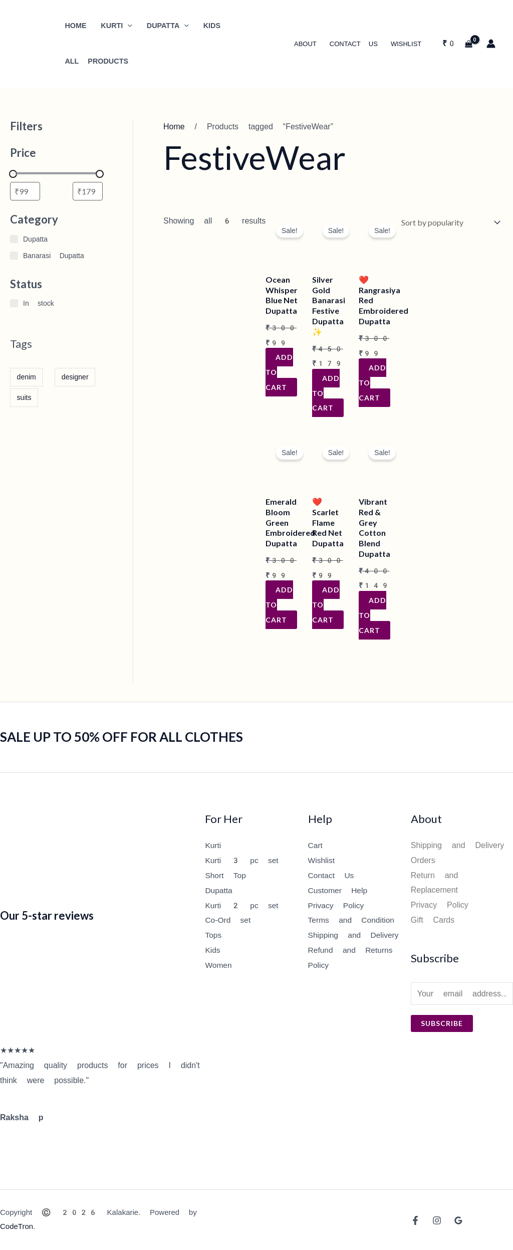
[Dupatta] (14, 239)
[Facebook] (415, 1220)
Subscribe (442, 1023)
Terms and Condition (352, 920)
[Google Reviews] (458, 1220)
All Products (96, 61)
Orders (423, 860)
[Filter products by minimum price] (25, 191)
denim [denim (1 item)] (26, 377)
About (305, 44)
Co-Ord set (228, 920)
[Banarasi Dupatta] (14, 256)
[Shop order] (448, 222)
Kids (212, 949)
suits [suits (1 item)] (24, 397)
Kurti (213, 845)
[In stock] (14, 303)
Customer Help (338, 890)
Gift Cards (433, 920)
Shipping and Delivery (355, 934)
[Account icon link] (490, 43)
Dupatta (219, 890)
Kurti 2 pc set (243, 905)
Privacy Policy (337, 905)
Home (174, 126)
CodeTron (16, 1226)
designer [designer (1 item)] (75, 377)
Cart (315, 845)
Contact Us (354, 44)
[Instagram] (436, 1220)
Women (218, 964)
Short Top (226, 875)
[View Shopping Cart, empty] (457, 44)
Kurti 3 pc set (243, 860)
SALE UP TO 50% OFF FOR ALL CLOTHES (121, 737)
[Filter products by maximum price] (88, 191)
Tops (213, 934)
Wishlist (406, 44)
